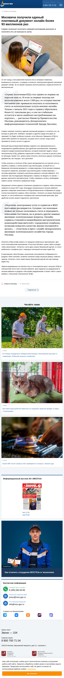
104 (15, 632)
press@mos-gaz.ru (17, 597)
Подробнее (31, 669)
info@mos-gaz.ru (16, 604)
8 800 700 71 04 (49, 5)
